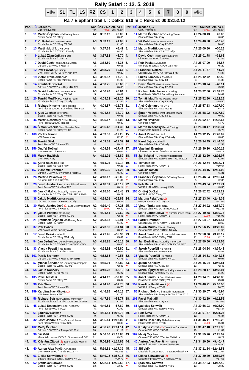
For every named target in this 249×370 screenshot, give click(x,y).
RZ (92, 12)
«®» (51, 12)
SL (62, 12)
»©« (198, 12)
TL (72, 12)
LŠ (82, 12)
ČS (103, 12)
